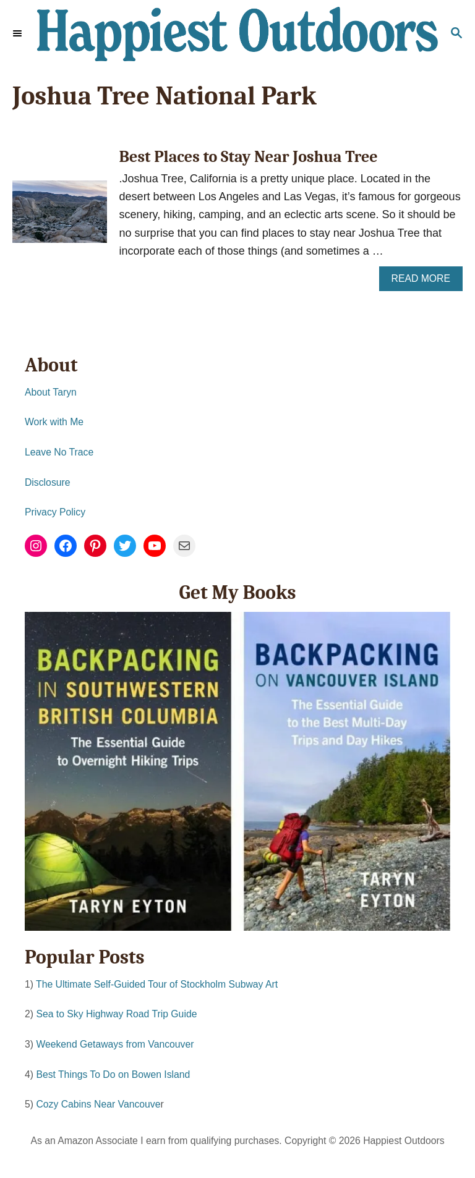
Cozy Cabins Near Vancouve (98, 1104)
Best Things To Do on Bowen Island (113, 1074)
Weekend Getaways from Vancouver (115, 1044)
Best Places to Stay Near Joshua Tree (248, 157)
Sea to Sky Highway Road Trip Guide (116, 1014)
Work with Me (54, 422)
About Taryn (51, 392)
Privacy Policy (55, 512)
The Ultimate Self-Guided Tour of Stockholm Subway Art (157, 984)
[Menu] (18, 34)
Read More (425, 281)
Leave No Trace (59, 452)
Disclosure (48, 482)
